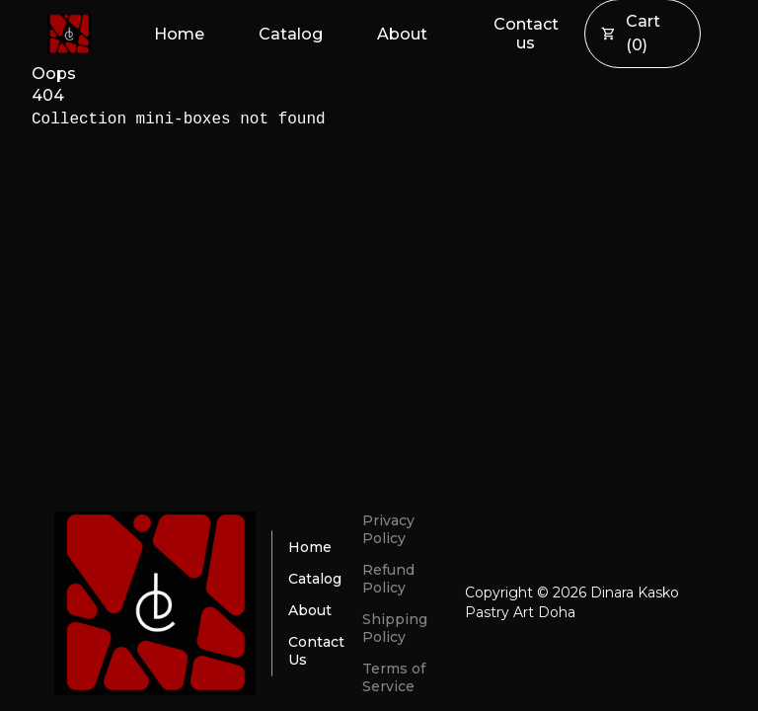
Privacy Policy (388, 529)
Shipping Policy (394, 628)
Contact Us (316, 651)
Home (179, 34)
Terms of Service (393, 677)
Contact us (526, 33)
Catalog (291, 34)
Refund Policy (388, 578)
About (402, 34)
